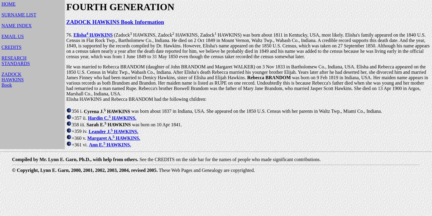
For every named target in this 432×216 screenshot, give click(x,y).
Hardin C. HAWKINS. (112, 118)
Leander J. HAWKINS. (113, 131)
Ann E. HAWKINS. (110, 144)
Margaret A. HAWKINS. (113, 138)
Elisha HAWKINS (93, 35)
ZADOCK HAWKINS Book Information (115, 22)
